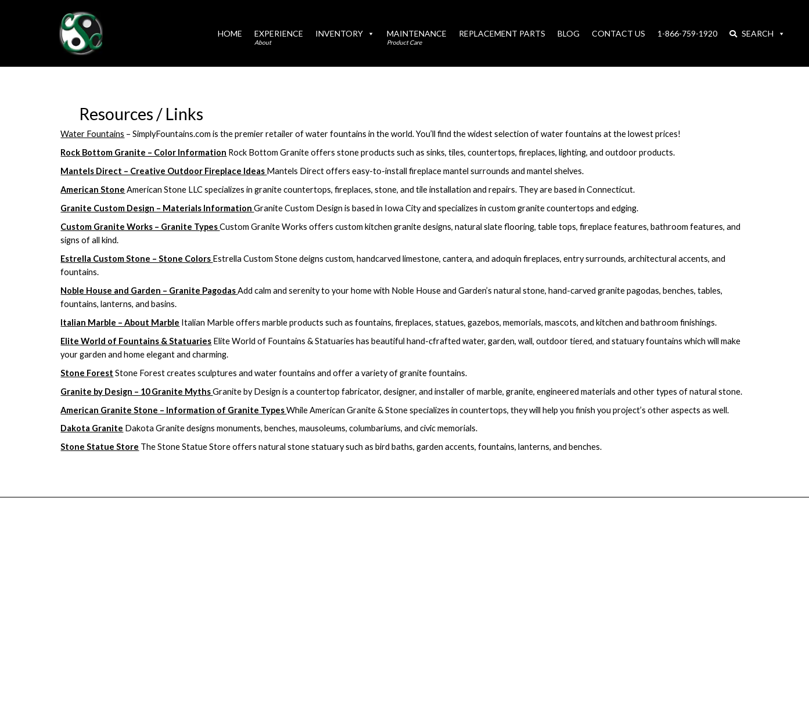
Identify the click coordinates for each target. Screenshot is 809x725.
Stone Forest (86, 373)
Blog (569, 33)
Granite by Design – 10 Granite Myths (136, 391)
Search (757, 33)
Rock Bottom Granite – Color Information (143, 152)
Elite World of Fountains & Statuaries (135, 341)
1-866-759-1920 (687, 33)
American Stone (92, 189)
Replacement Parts (502, 33)
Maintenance (417, 37)
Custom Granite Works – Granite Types (140, 227)
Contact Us (618, 33)
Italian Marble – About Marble (119, 322)
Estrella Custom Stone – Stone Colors (136, 259)
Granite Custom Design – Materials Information (157, 208)
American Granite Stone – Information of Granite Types (173, 410)
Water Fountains (92, 134)
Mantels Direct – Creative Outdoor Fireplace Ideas (163, 171)
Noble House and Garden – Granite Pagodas (149, 290)
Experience (278, 37)
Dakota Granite (91, 428)
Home (230, 33)
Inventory (345, 33)
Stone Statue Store (99, 447)
